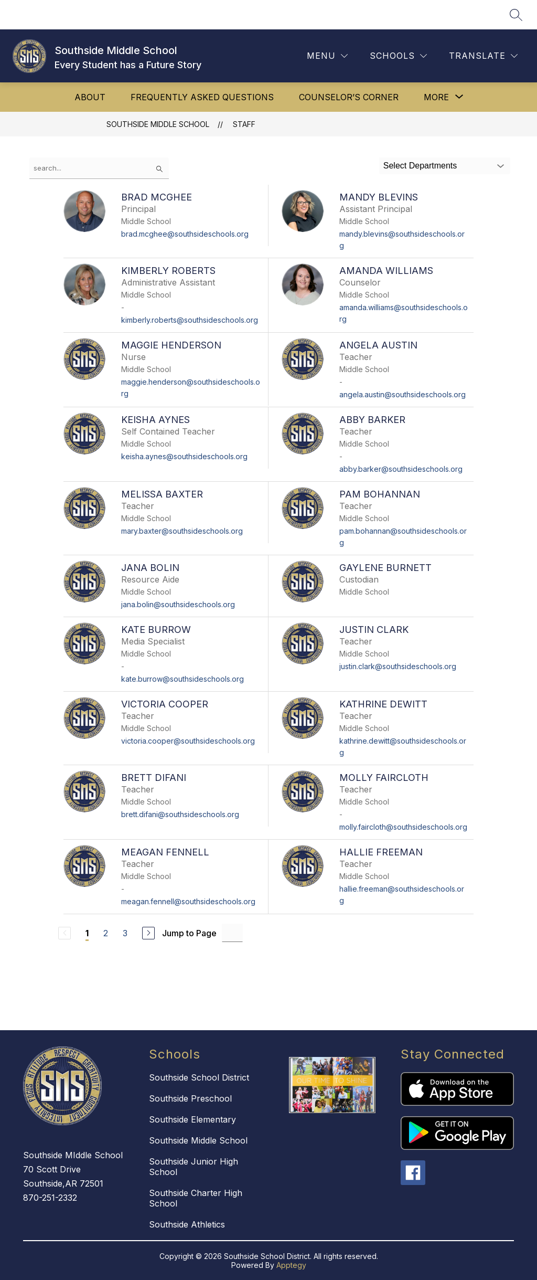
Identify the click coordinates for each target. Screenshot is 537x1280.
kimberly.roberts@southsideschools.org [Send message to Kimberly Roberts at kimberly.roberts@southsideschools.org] (189, 319)
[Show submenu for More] (436, 97)
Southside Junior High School (193, 1166)
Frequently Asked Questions (202, 97)
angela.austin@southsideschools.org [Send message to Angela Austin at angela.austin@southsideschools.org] (402, 394)
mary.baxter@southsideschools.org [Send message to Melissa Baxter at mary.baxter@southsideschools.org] (182, 530)
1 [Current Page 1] (87, 933)
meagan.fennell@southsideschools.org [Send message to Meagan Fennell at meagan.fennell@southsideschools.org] (188, 901)
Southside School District (199, 1077)
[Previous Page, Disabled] (64, 933)
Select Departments (420, 165)
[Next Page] (148, 933)
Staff (244, 124)
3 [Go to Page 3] (125, 933)
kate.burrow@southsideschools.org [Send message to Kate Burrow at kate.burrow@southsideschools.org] (182, 678)
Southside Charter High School (195, 1198)
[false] (99, 168)
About (89, 97)
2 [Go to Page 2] (105, 933)
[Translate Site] (483, 55)
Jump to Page (189, 933)
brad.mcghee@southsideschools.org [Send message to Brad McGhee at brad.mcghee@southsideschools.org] (185, 233)
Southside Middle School (157, 124)
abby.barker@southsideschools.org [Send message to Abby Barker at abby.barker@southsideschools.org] (401, 468)
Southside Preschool (190, 1098)
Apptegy (291, 1265)
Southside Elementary (192, 1119)
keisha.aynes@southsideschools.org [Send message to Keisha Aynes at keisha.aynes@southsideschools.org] (184, 456)
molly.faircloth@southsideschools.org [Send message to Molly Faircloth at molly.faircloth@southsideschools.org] (403, 826)
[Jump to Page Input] (232, 933)
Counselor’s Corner (349, 97)
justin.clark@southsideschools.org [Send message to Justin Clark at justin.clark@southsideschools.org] (397, 666)
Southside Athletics (187, 1224)
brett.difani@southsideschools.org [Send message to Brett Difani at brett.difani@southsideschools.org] (180, 814)
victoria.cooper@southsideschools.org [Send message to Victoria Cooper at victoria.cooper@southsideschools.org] (188, 740)
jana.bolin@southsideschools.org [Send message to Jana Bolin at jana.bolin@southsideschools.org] (178, 604)
